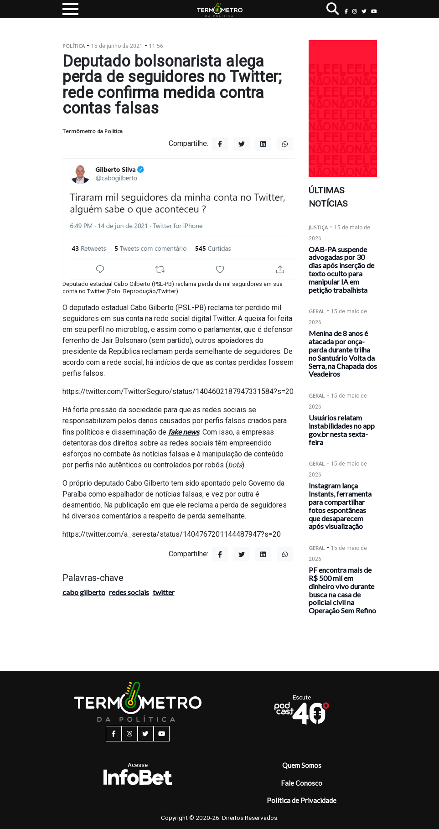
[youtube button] (374, 11)
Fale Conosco (301, 783)
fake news (183, 431)
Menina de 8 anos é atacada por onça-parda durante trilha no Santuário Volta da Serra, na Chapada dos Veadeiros (343, 353)
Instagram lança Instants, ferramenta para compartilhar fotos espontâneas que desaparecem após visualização (340, 505)
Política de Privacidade (301, 800)
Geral (317, 311)
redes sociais (129, 592)
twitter (164, 592)
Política (73, 45)
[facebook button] (346, 11)
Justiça (318, 227)
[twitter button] (364, 11)
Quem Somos (301, 765)
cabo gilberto (83, 592)
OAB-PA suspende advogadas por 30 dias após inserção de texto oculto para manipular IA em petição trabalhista (341, 269)
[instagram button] (354, 11)
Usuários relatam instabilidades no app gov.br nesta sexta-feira (342, 429)
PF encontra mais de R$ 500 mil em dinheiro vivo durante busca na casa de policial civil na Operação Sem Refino (342, 590)
